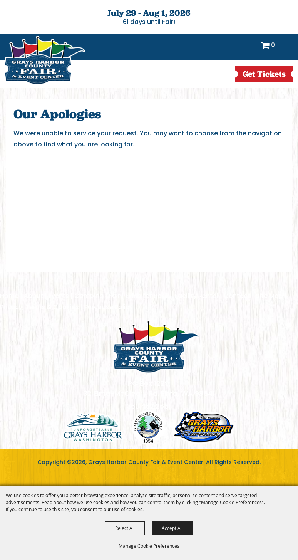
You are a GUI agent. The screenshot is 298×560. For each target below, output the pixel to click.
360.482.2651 (149, 406)
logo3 (204, 427)
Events (59, 295)
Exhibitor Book (147, 295)
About (33, 295)
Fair (114, 295)
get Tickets (264, 74)
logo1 (93, 427)
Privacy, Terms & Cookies (39, 307)
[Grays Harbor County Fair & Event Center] (44, 60)
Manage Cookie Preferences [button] (149, 546)
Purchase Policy (108, 307)
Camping (89, 295)
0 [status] (273, 45)
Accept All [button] (172, 528)
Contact (237, 295)
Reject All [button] (125, 528)
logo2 (148, 427)
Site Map (269, 295)
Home (9, 295)
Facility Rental (196, 295)
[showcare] (155, 346)
